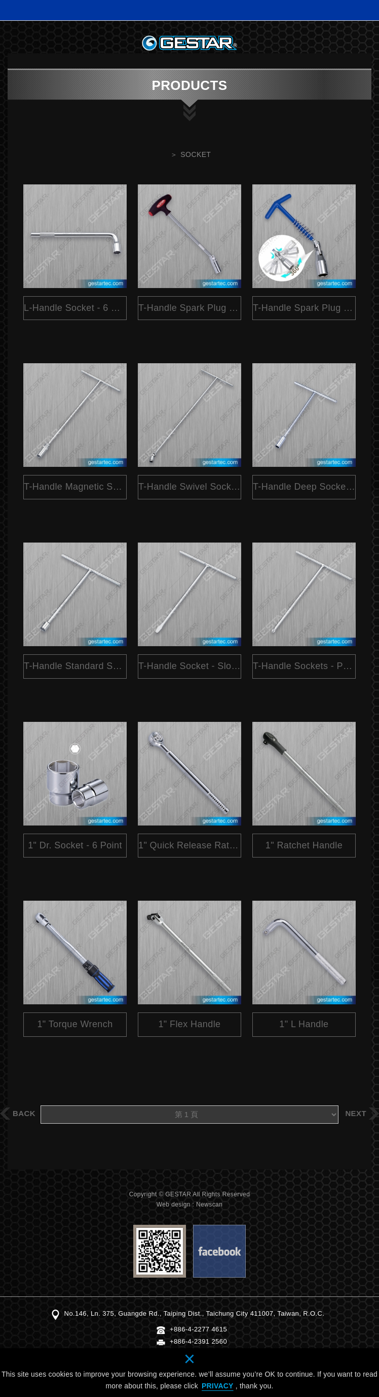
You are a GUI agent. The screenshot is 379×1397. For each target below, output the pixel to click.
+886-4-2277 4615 (198, 1329)
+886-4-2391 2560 (198, 1341)
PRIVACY (218, 1386)
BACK (24, 1113)
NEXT (355, 1113)
